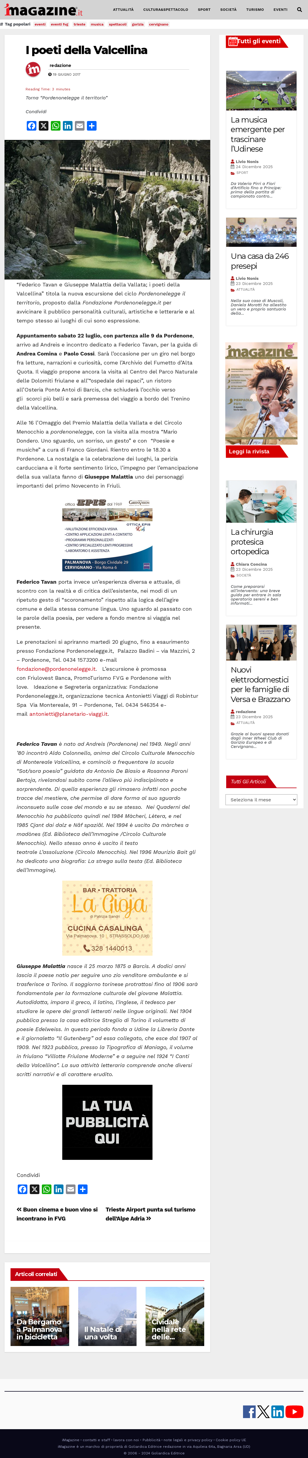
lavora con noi (126, 1440)
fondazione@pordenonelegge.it (56, 669)
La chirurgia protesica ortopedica (252, 541)
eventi (40, 24)
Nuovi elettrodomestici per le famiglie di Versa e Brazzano (260, 684)
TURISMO (255, 10)
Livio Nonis (247, 161)
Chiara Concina (251, 564)
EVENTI (281, 10)
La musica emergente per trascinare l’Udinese (258, 134)
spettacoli (118, 24)
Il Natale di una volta (103, 1333)
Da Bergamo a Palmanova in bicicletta (39, 1329)
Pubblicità (151, 1440)
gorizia (138, 24)
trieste (79, 24)
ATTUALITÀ (123, 10)
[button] (299, 10)
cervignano (158, 24)
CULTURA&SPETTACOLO (165, 10)
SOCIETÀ (228, 10)
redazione (60, 65)
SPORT (204, 10)
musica (97, 24)
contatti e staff (96, 1440)
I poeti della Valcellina (86, 50)
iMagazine (70, 1440)
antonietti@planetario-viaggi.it (68, 714)
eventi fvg (59, 24)
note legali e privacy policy (188, 1440)
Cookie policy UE (231, 1440)
